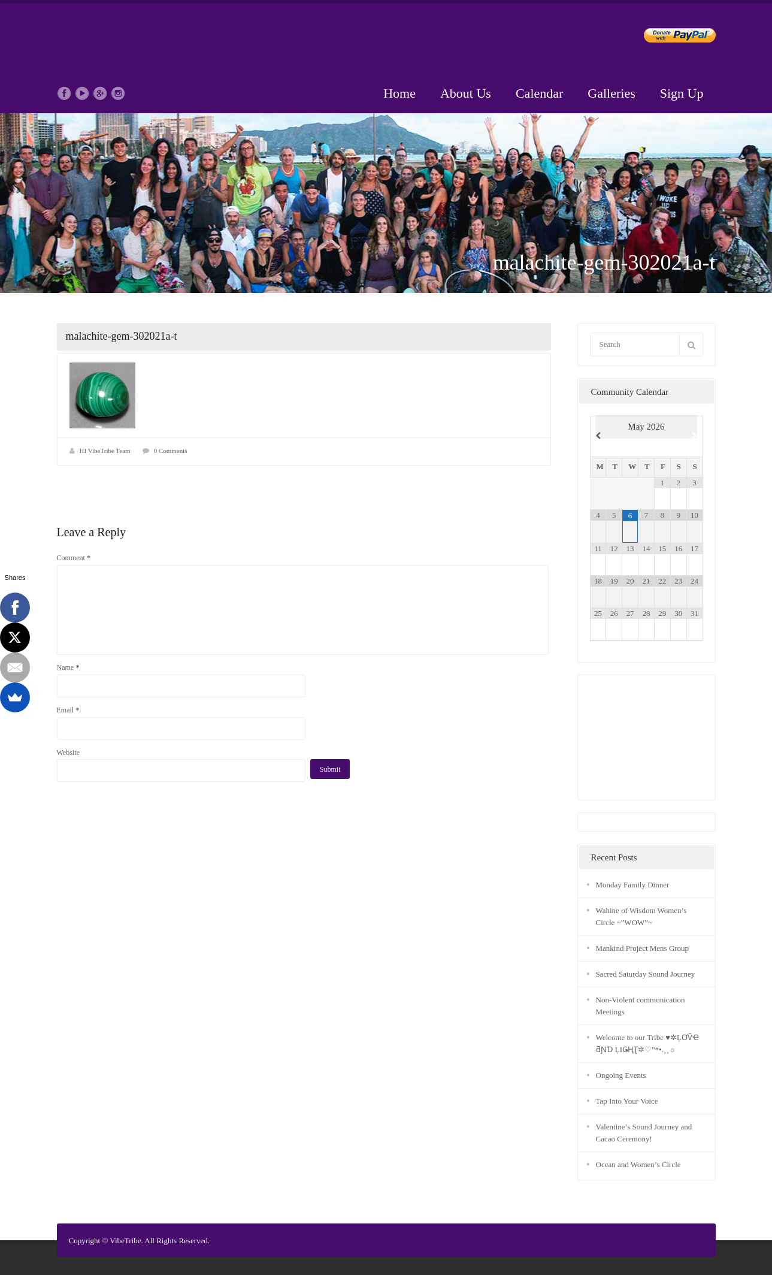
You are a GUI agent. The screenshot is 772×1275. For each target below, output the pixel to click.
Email (68, 709)
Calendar (539, 93)
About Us (465, 93)
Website (68, 752)
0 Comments (170, 450)
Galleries (611, 93)
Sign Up (682, 93)
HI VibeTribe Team (105, 450)
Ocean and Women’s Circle (638, 1164)
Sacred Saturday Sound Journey (645, 973)
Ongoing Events (621, 1075)
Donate (670, 37)
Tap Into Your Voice (627, 1100)
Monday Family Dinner (633, 884)
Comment (74, 557)
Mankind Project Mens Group (642, 948)
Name (68, 667)
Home (399, 93)
